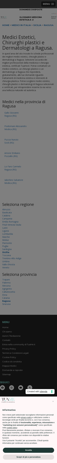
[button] (53, 401)
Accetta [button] (28, 450)
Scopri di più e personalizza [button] (28, 457)
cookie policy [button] (12, 428)
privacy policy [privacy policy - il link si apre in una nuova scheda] (26, 417)
